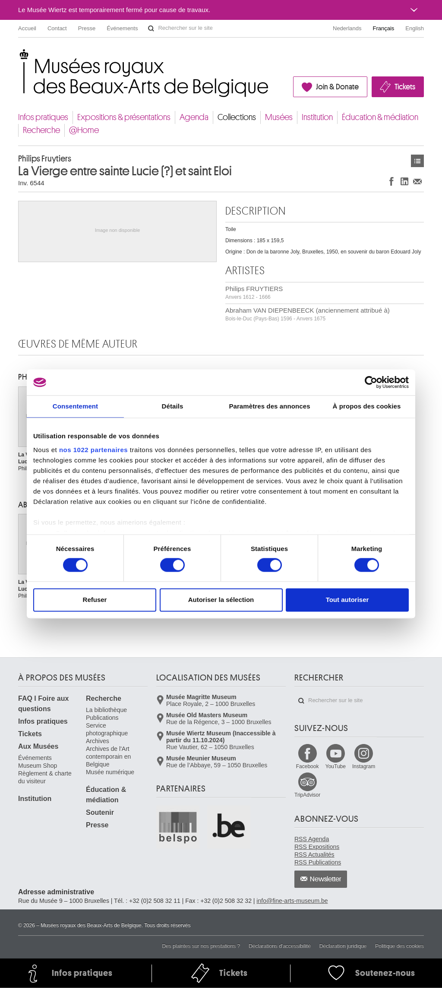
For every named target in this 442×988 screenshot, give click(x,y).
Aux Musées (38, 746)
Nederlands (347, 28)
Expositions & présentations (123, 117)
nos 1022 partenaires (93, 449)
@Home (84, 130)
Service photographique (107, 729)
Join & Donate (337, 87)
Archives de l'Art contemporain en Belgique (108, 756)
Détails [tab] (172, 406)
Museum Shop (37, 765)
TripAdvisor (307, 795)
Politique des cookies (399, 946)
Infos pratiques (43, 117)
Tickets (405, 87)
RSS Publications (317, 862)
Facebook (307, 766)
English (414, 28)
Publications (102, 717)
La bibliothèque (106, 709)
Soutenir (100, 812)
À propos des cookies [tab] (367, 406)
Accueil (27, 28)
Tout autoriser (347, 600)
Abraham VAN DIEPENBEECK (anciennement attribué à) (307, 314)
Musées (279, 117)
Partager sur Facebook (391, 181)
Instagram (363, 766)
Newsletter (325, 879)
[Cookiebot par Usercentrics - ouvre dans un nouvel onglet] (371, 382)
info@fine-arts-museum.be (292, 900)
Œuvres (417, 161)
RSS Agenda (311, 839)
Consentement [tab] (75, 406)
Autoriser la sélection (221, 600)
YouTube (335, 766)
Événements (122, 28)
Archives (97, 741)
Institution (317, 117)
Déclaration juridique (342, 946)
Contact (57, 28)
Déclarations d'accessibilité (280, 946)
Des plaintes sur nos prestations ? (201, 946)
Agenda (194, 117)
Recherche (41, 130)
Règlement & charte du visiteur (45, 777)
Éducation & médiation (380, 117)
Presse (86, 28)
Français (384, 28)
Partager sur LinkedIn (404, 181)
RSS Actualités (314, 854)
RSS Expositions (316, 846)
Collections (237, 117)
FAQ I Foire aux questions (43, 703)
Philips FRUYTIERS (254, 292)
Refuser (95, 600)
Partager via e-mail (417, 181)
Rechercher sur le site (151, 28)
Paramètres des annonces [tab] (269, 406)
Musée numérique (110, 772)
